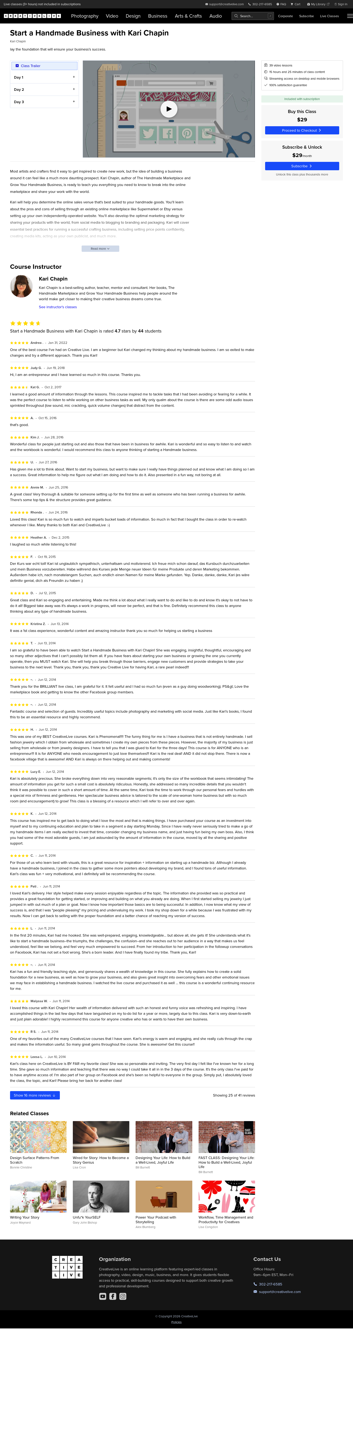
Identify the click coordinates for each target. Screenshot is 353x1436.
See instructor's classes (58, 306)
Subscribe (306, 16)
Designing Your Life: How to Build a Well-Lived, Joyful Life (163, 1160)
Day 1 (18, 77)
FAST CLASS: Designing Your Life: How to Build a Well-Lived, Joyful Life (226, 1162)
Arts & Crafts (188, 15)
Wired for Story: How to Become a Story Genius (101, 1160)
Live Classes (329, 16)
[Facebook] (113, 1296)
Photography (84, 15)
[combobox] (253, 16)
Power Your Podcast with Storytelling (156, 1219)
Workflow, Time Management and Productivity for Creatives (226, 1219)
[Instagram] (123, 1296)
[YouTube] (103, 1296)
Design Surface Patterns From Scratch (34, 1160)
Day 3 (19, 101)
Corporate (285, 16)
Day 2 (19, 89)
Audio (215, 15)
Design (133, 15)
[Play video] (169, 109)
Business (157, 15)
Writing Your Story (24, 1217)
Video (112, 15)
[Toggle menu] (350, 16)
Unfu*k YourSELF (87, 1217)
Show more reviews (35, 1095)
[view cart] (296, 4)
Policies (176, 1322)
